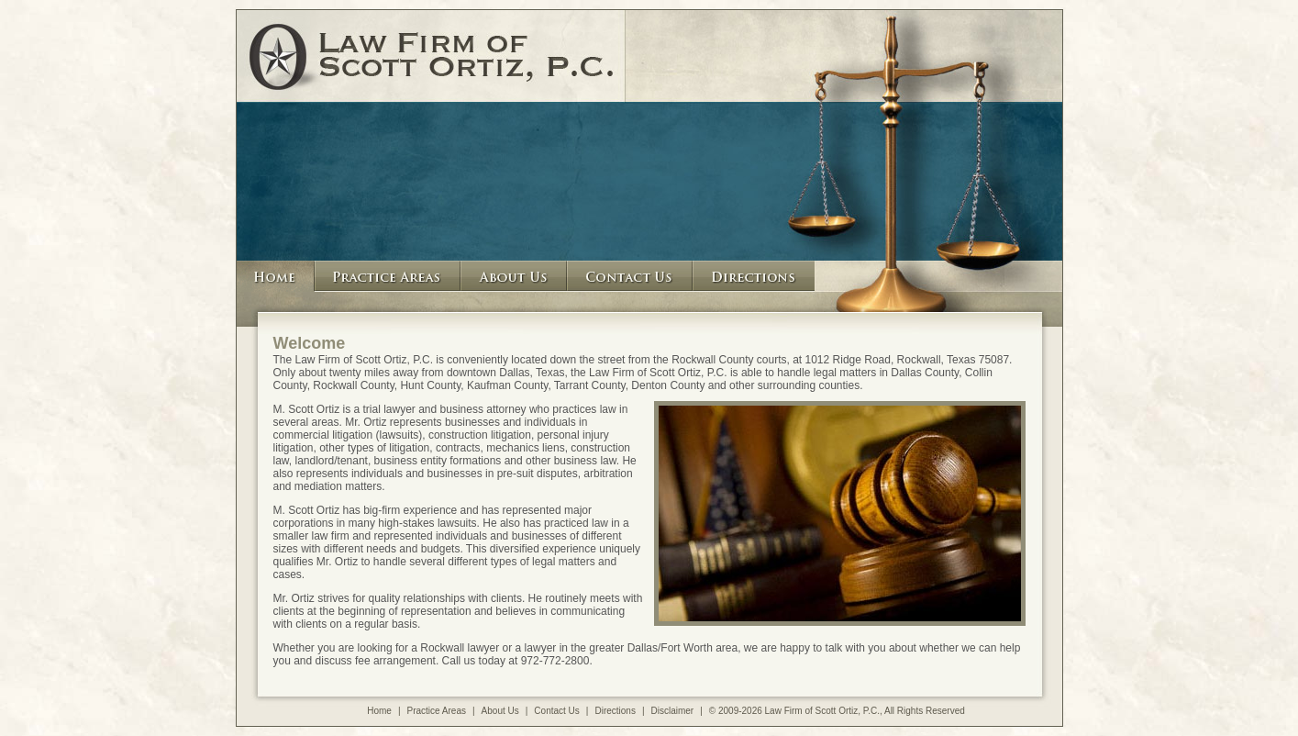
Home (379, 711)
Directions (614, 711)
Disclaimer (672, 711)
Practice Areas (436, 711)
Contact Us (556, 711)
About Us (500, 711)
